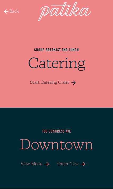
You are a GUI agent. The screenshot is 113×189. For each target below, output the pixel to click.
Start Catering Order (53, 83)
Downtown (56, 145)
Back (11, 11)
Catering (56, 64)
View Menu (36, 164)
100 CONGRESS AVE (56, 132)
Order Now (71, 164)
